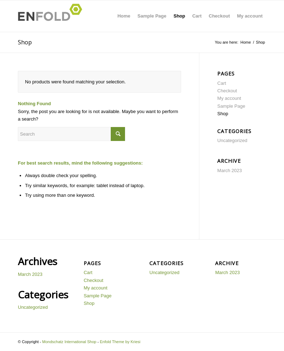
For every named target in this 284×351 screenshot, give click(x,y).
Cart (196, 16)
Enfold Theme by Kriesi (120, 342)
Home (124, 16)
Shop (179, 16)
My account (250, 16)
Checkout (219, 16)
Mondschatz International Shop (69, 342)
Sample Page (152, 16)
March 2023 (229, 170)
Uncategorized (232, 140)
